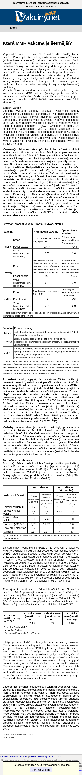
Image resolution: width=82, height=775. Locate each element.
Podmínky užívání (19, 756)
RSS (58, 756)
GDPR (32, 756)
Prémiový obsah (46, 756)
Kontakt (4, 756)
